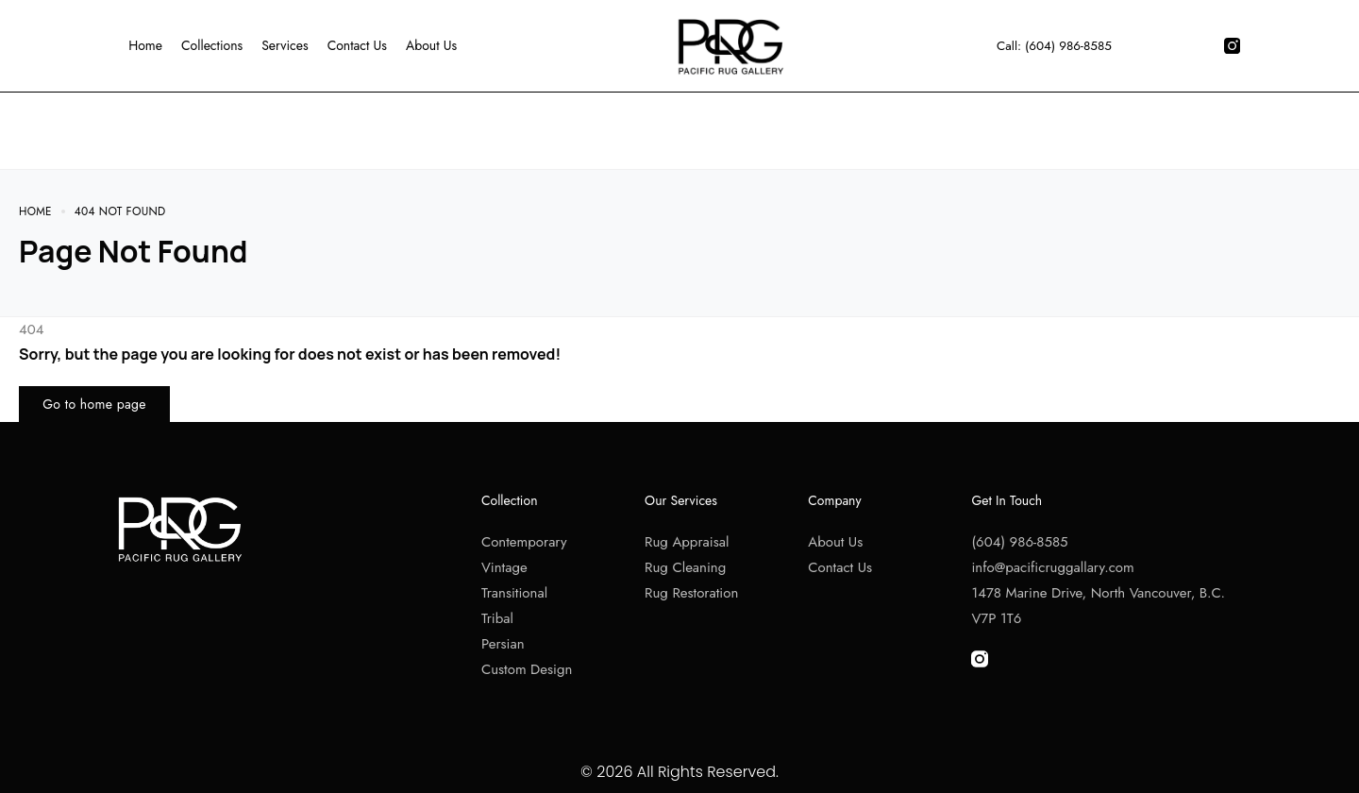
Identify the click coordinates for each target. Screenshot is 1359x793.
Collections (211, 45)
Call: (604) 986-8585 (1053, 45)
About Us (430, 45)
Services (283, 45)
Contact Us (356, 45)
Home (144, 45)
